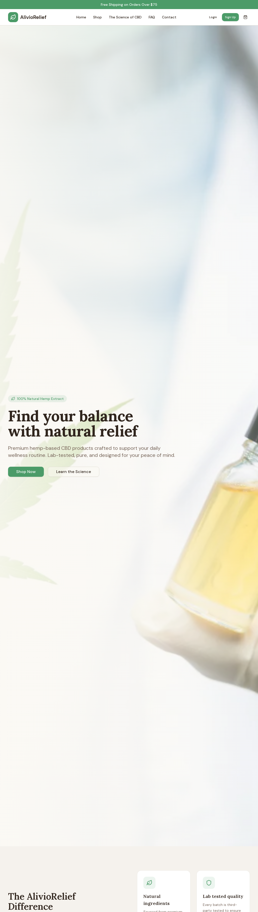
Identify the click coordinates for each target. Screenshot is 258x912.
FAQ (152, 17)
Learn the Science (73, 471)
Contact (169, 17)
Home (81, 17)
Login (213, 17)
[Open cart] (245, 17)
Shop (97, 17)
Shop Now (26, 471)
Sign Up (230, 17)
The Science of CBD (125, 17)
